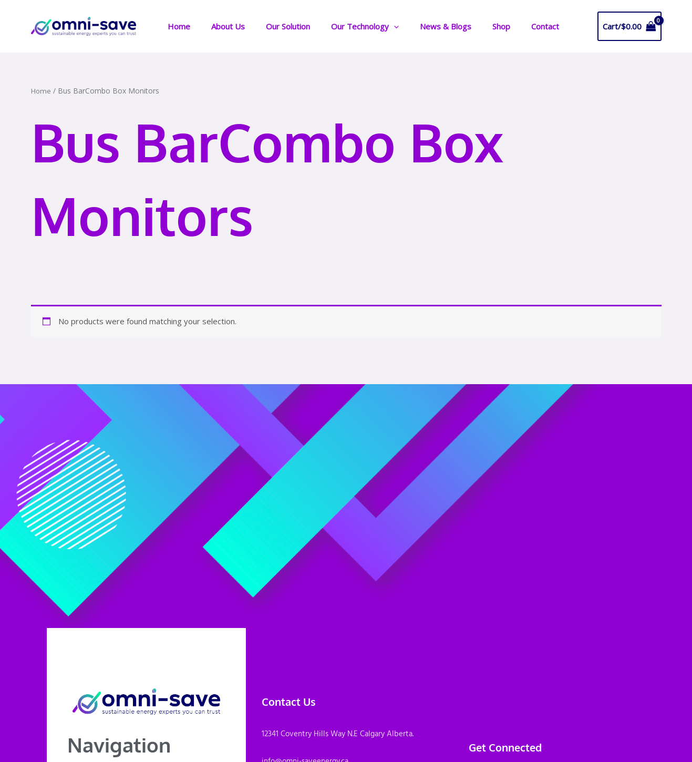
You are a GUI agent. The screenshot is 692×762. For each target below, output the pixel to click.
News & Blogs (423, 26)
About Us (221, 26)
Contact (512, 26)
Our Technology (347, 26)
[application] (376, 26)
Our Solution (276, 26)
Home (177, 26)
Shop (473, 26)
